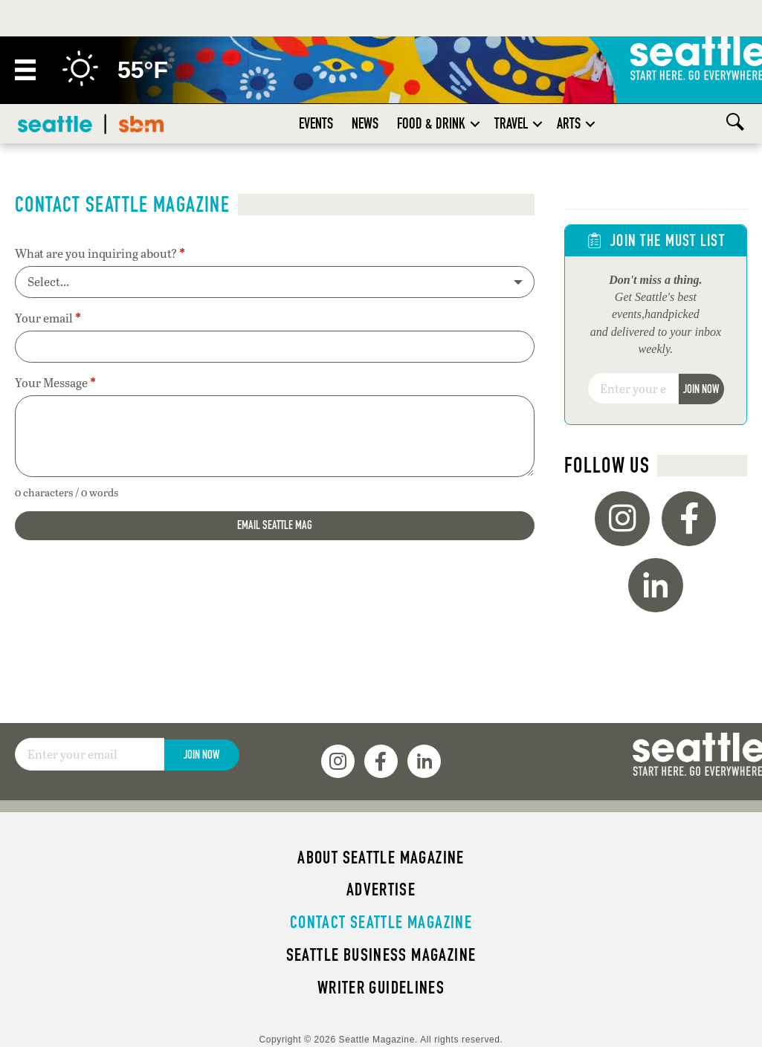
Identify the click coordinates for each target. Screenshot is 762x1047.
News (365, 123)
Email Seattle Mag (274, 525)
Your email (48, 318)
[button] (475, 123)
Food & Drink (431, 123)
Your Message (55, 383)
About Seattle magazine (380, 857)
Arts (569, 123)
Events (316, 123)
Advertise (381, 889)
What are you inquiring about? (100, 253)
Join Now (701, 389)
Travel (511, 123)
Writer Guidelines (381, 987)
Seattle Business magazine (381, 954)
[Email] (633, 388)
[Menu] (25, 69)
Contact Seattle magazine (381, 922)
